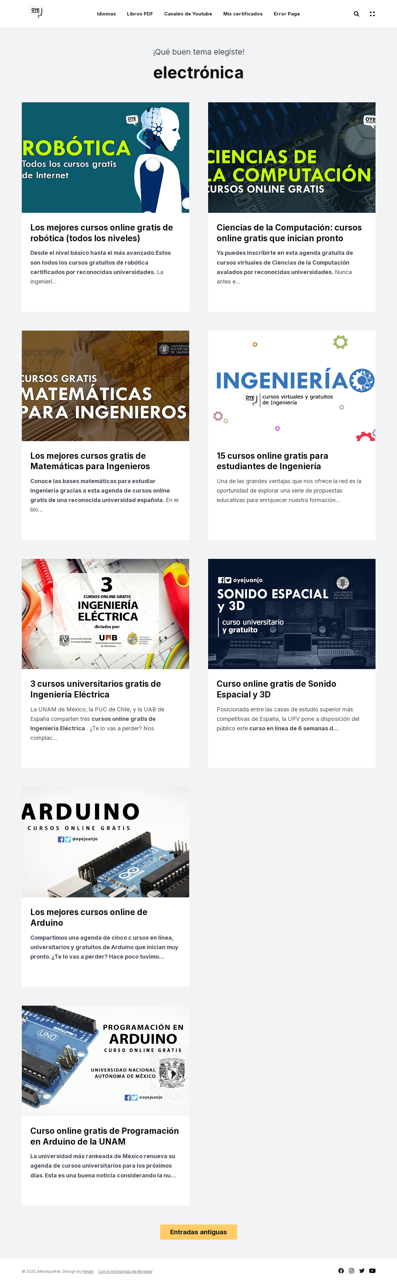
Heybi (87, 1274)
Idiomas (106, 14)
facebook (341, 1273)
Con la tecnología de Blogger (125, 1274)
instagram (351, 1273)
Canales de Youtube (188, 14)
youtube (372, 1273)
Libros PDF (140, 14)
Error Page (287, 14)
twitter (362, 1273)
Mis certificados (243, 14)
